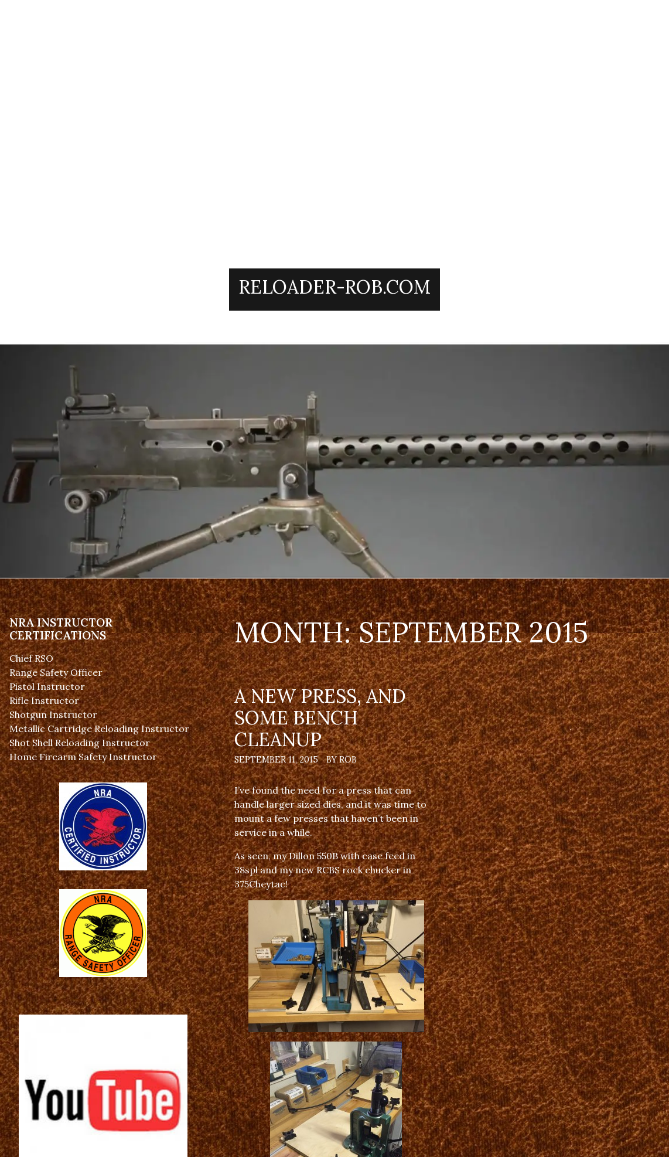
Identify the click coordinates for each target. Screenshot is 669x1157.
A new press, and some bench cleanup (320, 717)
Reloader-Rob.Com (334, 287)
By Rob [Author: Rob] (341, 759)
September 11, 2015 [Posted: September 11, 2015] (276, 759)
